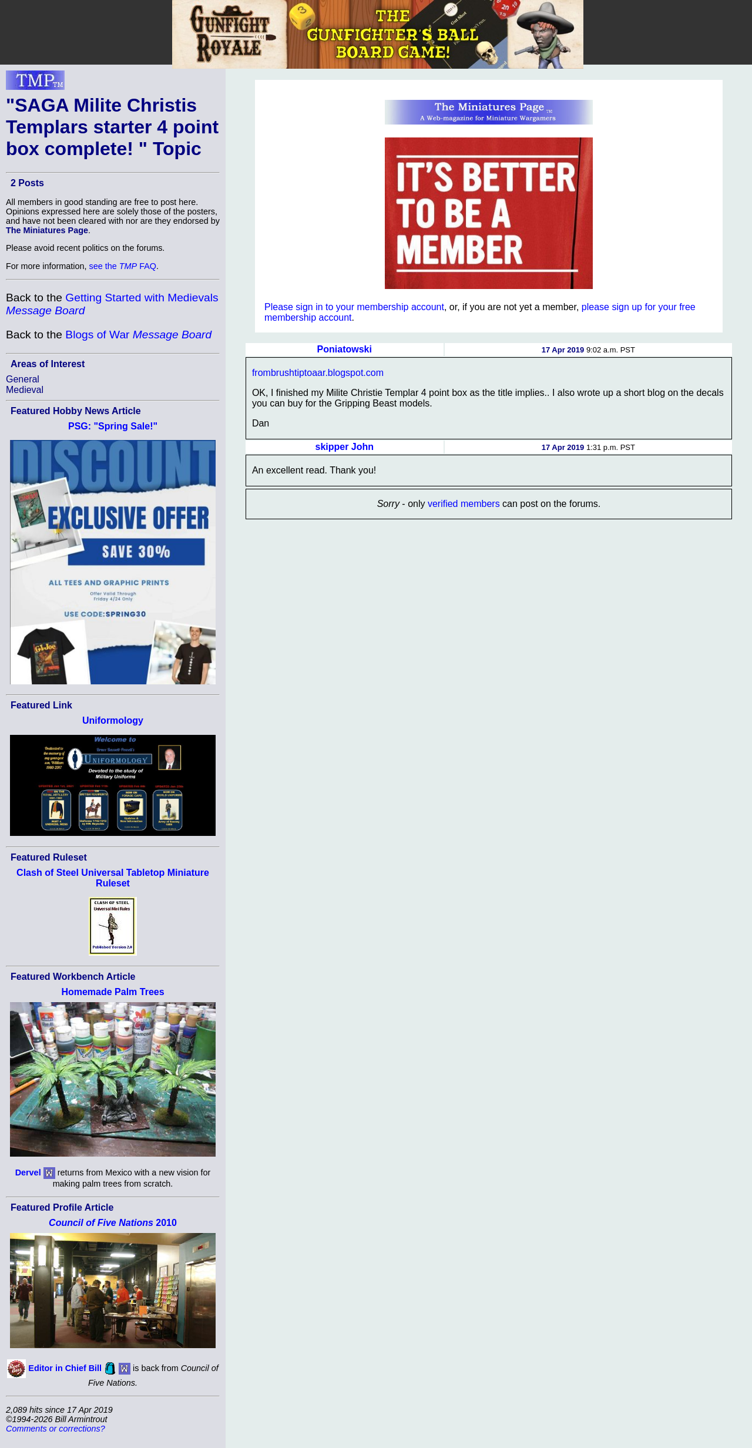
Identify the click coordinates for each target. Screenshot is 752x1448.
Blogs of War (138, 334)
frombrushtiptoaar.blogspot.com (318, 373)
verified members (464, 504)
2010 (113, 1223)
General (22, 379)
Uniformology (112, 720)
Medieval (24, 390)
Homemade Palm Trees (112, 992)
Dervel (28, 1172)
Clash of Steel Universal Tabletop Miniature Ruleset (112, 878)
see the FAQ (122, 266)
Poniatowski (344, 349)
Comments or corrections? (55, 1428)
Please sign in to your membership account (354, 307)
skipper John (344, 447)
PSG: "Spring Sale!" (112, 426)
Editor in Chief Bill (65, 1368)
